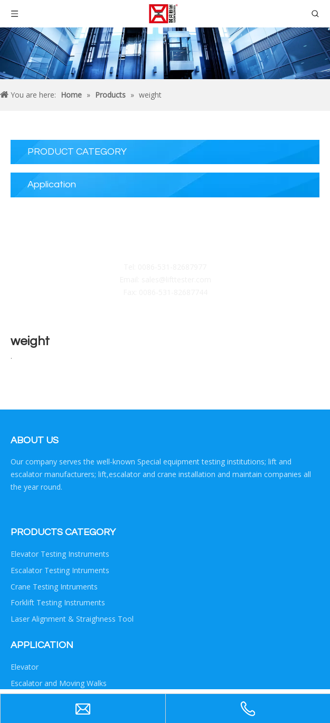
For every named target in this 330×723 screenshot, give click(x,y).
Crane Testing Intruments (54, 587)
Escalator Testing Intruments (60, 570)
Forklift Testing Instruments (58, 602)
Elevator (25, 667)
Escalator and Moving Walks (59, 683)
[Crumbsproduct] (165, 53)
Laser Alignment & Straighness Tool (72, 619)
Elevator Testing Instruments (60, 554)
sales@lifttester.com (176, 279)
